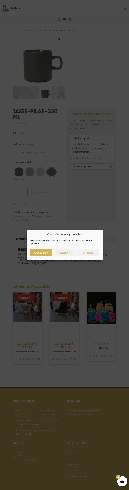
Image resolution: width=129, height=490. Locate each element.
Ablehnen (64, 252)
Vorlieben (88, 252)
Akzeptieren (41, 252)
